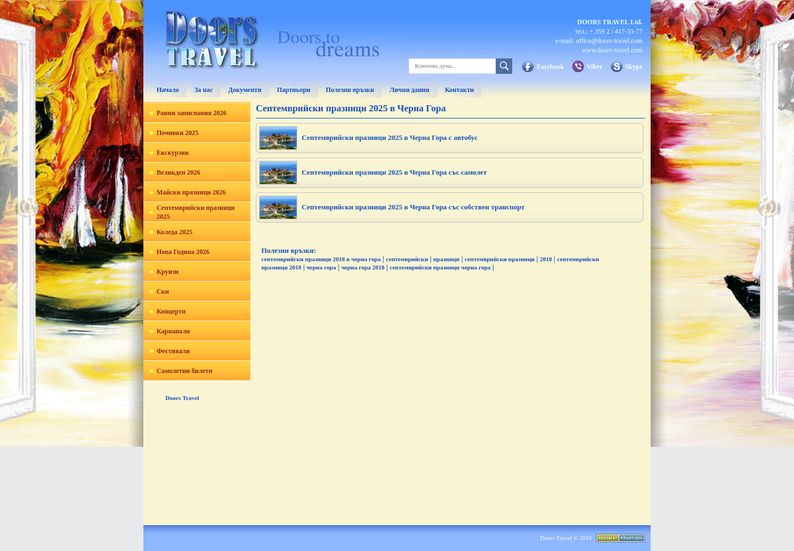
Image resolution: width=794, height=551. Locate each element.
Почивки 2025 (177, 133)
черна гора (321, 267)
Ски (163, 291)
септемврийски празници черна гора (440, 267)
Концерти (171, 311)
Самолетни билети (184, 371)
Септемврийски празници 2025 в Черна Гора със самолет (394, 172)
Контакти (459, 90)
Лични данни (409, 90)
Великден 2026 (178, 172)
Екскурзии (173, 152)
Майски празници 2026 (191, 192)
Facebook (550, 67)
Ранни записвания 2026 (192, 113)
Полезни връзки (350, 90)
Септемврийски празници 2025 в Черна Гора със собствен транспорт (413, 207)
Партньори (293, 90)
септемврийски (407, 259)
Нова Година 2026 (183, 252)
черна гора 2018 (362, 267)
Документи (244, 90)
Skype (633, 67)
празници (446, 259)
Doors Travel (182, 398)
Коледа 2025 (174, 232)
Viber (595, 67)
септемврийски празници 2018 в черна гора (321, 259)
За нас (203, 90)
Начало (168, 90)
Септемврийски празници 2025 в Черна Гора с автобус (390, 137)
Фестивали (173, 351)
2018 (546, 259)
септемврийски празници (500, 259)
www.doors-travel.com (612, 50)
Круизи (168, 272)
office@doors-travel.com (609, 41)
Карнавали (173, 331)
